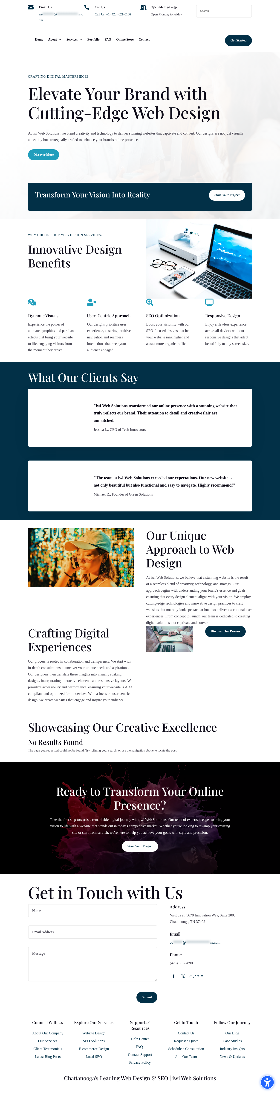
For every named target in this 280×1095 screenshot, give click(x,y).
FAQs (140, 1047)
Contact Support (140, 1055)
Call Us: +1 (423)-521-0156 (113, 14)
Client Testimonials (47, 1049)
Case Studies (232, 1041)
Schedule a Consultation (186, 1049)
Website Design (93, 1033)
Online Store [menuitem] (125, 39)
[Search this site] (223, 11)
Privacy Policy (140, 1062)
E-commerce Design (94, 1049)
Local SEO (94, 1057)
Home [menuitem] (39, 39)
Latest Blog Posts (48, 1057)
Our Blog (232, 1033)
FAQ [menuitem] (108, 39)
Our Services (47, 1041)
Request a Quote (186, 1041)
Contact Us (186, 1033)
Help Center (140, 1039)
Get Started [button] (239, 40)
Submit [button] (147, 997)
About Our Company (47, 1033)
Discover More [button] (44, 154)
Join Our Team (186, 1057)
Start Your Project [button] (227, 195)
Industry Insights (232, 1049)
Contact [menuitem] (144, 39)
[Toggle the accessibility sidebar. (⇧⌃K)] (267, 1082)
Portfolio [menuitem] (93, 39)
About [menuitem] (52, 39)
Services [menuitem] (72, 39)
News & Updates (232, 1057)
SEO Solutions (94, 1041)
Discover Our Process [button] (225, 631)
